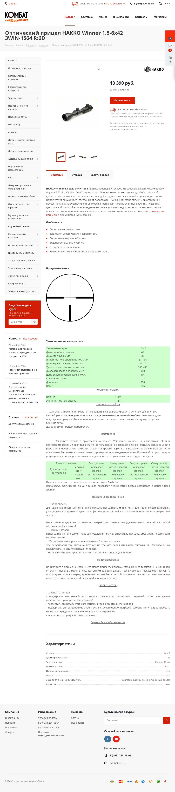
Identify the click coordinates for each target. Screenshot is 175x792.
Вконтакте (107, 739)
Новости (10, 722)
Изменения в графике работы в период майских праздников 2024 (22, 352)
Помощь (77, 712)
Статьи (75, 717)
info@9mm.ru (117, 763)
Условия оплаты (47, 717)
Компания (12, 712)
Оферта (9, 732)
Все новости (30, 338)
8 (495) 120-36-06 (120, 755)
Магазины (11, 727)
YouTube (116, 739)
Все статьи (31, 417)
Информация (47, 712)
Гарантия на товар (49, 727)
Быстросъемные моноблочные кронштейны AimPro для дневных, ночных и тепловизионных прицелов (23, 394)
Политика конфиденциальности (51, 734)
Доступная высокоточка (21, 423)
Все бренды (78, 722)
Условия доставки (48, 722)
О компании (12, 717)
